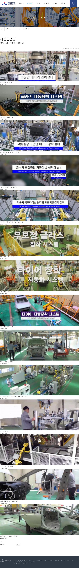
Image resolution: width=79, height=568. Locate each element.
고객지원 (62, 3)
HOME (2, 29)
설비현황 (54, 3)
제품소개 (29, 3)
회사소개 (21, 3)
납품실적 (38, 3)
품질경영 (46, 3)
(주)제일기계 (8, 3)
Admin (24, 563)
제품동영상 (26, 29)
